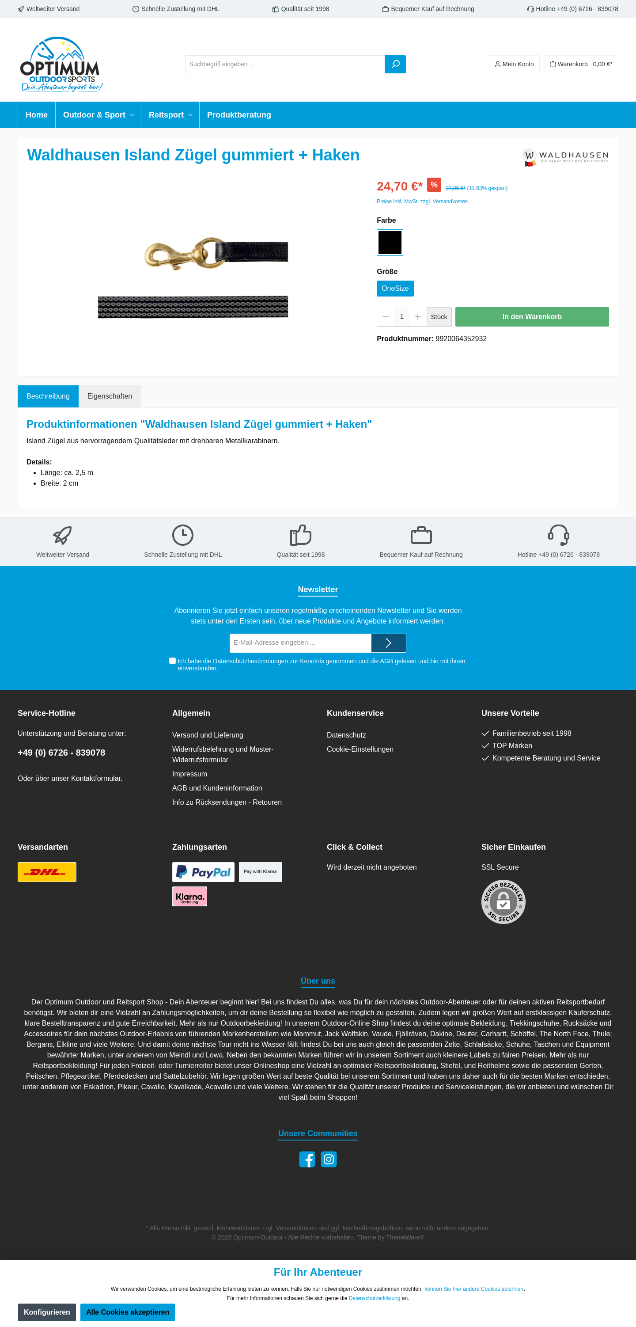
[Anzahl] (401, 317)
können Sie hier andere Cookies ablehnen (473, 1289)
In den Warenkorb (532, 316)
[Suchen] (395, 64)
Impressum (189, 774)
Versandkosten (296, 1228)
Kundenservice (355, 713)
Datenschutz (346, 735)
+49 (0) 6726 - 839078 (62, 752)
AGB (386, 661)
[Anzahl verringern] (386, 317)
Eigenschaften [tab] (109, 396)
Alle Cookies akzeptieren (128, 1312)
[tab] (48, 396)
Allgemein (191, 713)
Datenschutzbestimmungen (250, 661)
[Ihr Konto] (514, 64)
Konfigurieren (47, 1312)
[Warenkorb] (581, 64)
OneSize (395, 288)
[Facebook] (307, 1159)
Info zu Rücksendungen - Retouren (227, 802)
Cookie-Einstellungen (360, 749)
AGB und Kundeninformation (217, 788)
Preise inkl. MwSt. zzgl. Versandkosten (422, 201)
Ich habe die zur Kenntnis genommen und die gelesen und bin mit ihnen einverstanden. (321, 665)
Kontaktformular (96, 778)
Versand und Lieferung (207, 735)
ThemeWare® (405, 1237)
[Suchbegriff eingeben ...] (285, 64)
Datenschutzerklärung (375, 1298)
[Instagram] (329, 1159)
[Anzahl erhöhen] (418, 317)
